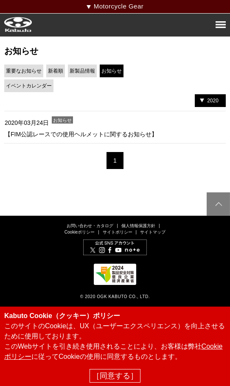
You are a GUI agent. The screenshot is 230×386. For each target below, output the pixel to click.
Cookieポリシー (80, 232)
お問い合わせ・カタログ (90, 225)
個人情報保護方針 (138, 225)
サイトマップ (152, 232)
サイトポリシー (117, 232)
